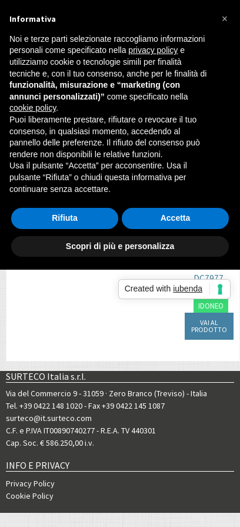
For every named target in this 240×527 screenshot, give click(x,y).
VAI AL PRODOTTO (209, 326)
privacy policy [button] (153, 50)
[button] (224, 18)
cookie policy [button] (32, 107)
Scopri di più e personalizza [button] (120, 246)
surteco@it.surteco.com (49, 418)
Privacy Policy (30, 483)
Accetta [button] (176, 218)
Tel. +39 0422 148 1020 (44, 405)
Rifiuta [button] (65, 218)
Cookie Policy (30, 495)
